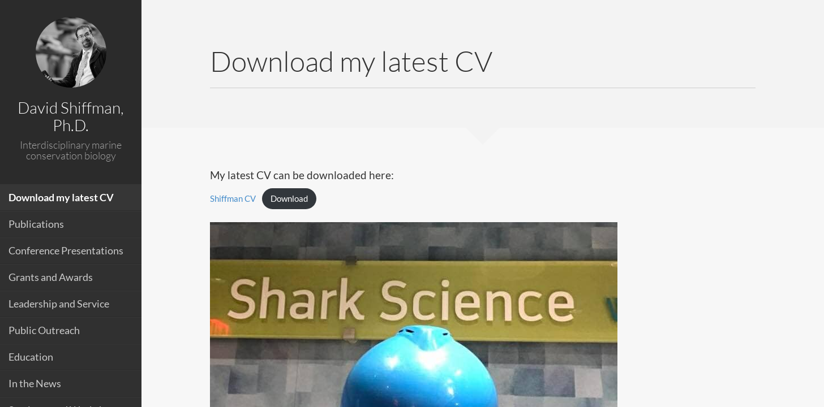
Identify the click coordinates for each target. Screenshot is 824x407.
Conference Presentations (65, 250)
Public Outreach (44, 330)
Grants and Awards (50, 277)
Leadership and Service (58, 303)
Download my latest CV (61, 197)
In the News (34, 383)
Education (30, 356)
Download (289, 198)
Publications (36, 224)
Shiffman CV (233, 198)
